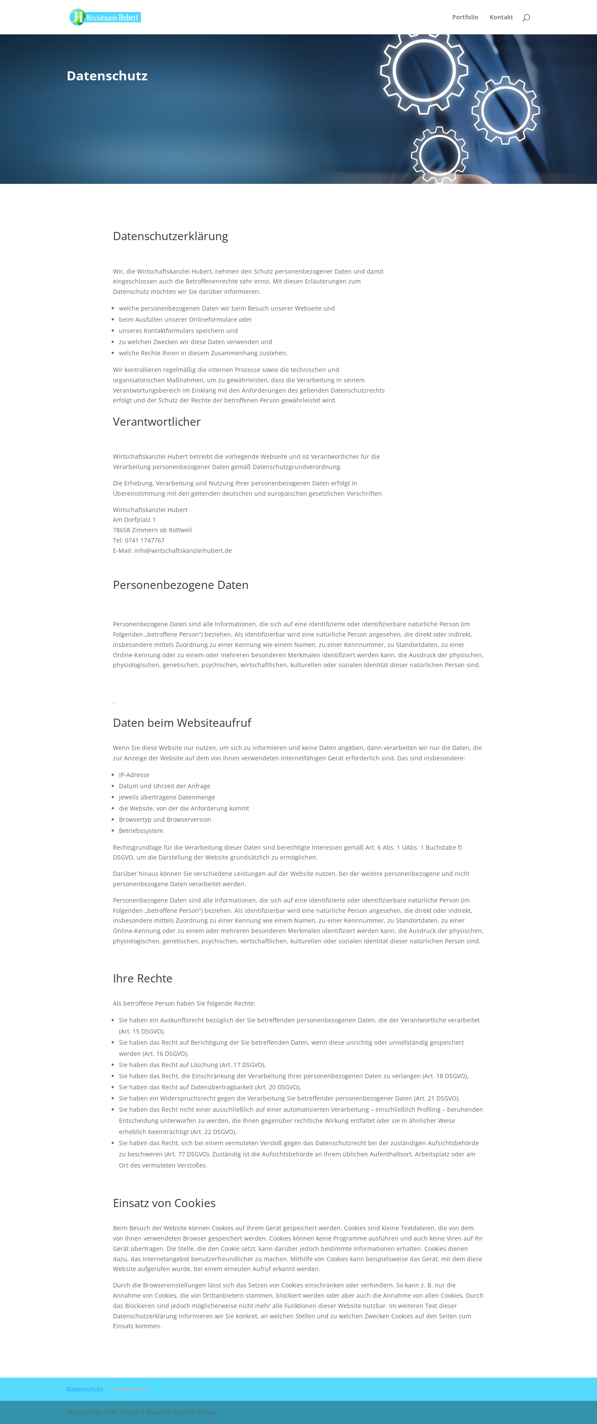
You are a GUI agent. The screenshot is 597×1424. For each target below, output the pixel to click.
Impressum (131, 1389)
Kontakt (501, 17)
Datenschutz (85, 1389)
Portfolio (465, 17)
